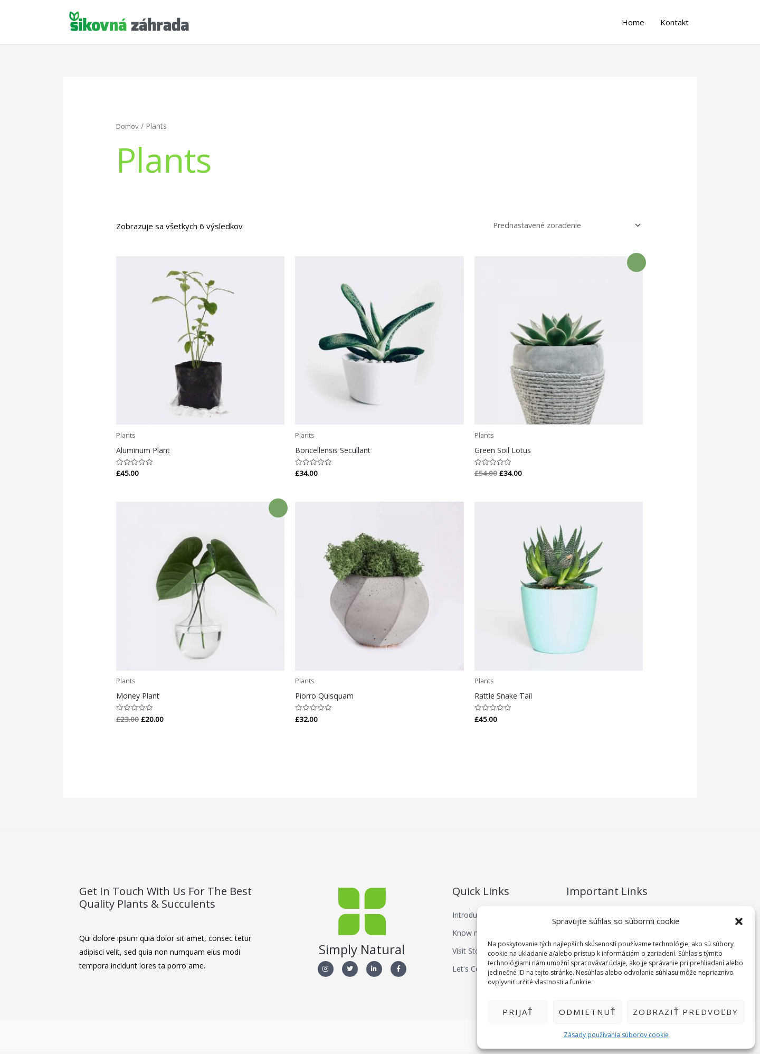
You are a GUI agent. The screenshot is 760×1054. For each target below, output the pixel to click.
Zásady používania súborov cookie (616, 1034)
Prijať (517, 1011)
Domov (129, 126)
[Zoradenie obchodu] (562, 226)
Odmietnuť (587, 1011)
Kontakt (674, 22)
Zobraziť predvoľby (685, 1011)
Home (633, 22)
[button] (739, 921)
